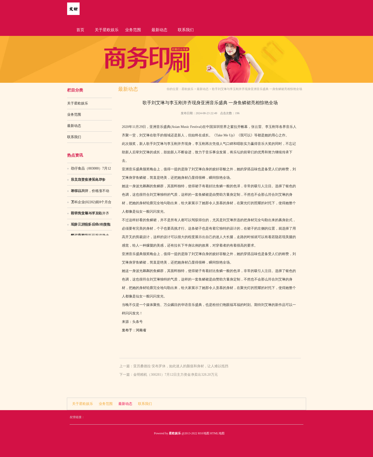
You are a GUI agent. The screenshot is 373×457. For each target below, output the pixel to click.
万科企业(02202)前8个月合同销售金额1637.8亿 (91, 204)
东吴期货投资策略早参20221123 (88, 181)
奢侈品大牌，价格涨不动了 (90, 192)
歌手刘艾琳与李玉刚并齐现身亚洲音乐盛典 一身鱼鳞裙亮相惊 (90, 215)
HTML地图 (217, 433)
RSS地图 (203, 433)
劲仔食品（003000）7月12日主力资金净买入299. (91, 170)
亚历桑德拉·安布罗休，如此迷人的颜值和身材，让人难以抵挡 (180, 366)
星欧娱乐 (187, 89)
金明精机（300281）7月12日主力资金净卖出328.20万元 (175, 374)
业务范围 (133, 30)
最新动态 (159, 30)
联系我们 (186, 30)
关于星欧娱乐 (107, 30)
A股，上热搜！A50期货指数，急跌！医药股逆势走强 (91, 226)
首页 (80, 30)
